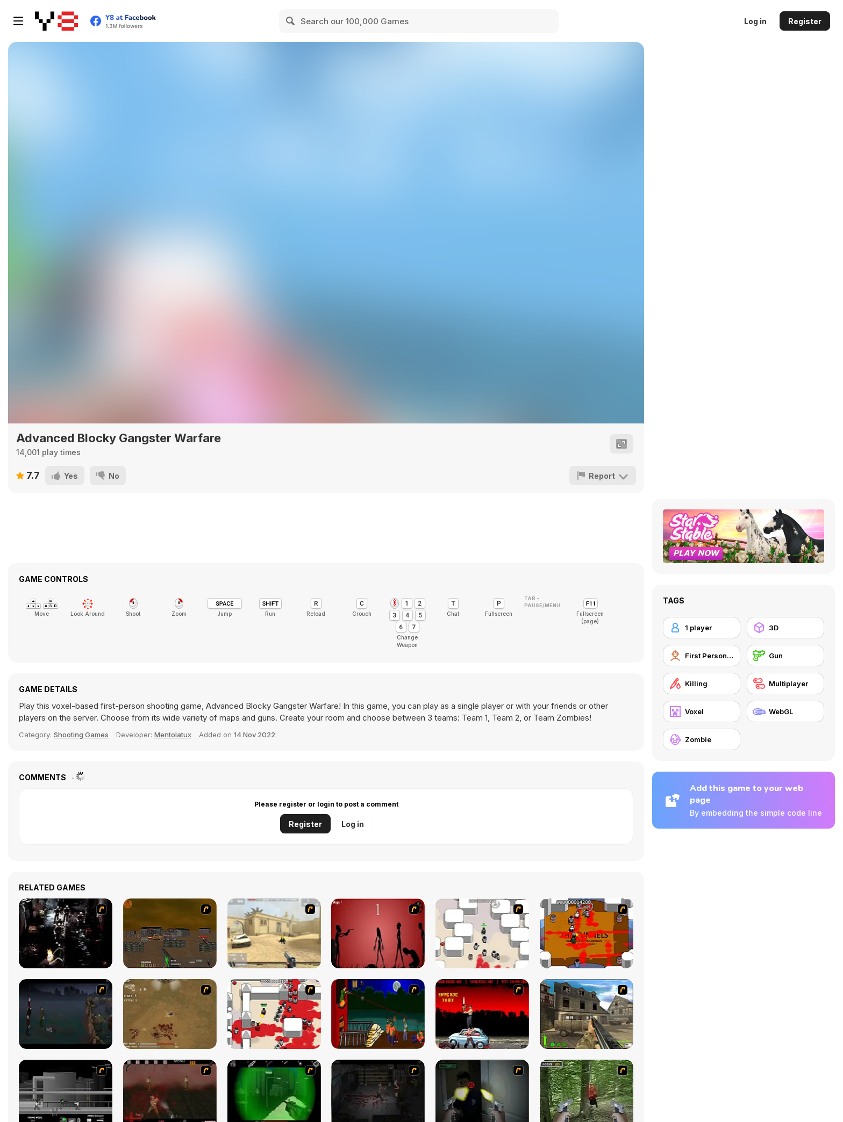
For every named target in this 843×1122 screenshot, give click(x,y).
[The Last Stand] (65, 1014)
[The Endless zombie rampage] (170, 1014)
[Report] (602, 475)
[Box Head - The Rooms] (586, 933)
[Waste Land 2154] (170, 933)
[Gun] (785, 655)
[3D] (785, 627)
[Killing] (701, 683)
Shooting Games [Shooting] (81, 734)
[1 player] (701, 627)
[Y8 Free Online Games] (56, 21)
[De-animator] (378, 933)
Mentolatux (172, 734)
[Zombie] (701, 739)
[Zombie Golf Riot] (482, 1014)
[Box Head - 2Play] (274, 1014)
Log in (755, 21)
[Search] (291, 21)
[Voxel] (701, 711)
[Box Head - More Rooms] (482, 933)
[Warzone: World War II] (586, 1014)
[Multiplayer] (785, 683)
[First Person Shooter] (701, 655)
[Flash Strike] (274, 933)
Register (804, 21)
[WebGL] (785, 711)
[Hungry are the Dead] (378, 1014)
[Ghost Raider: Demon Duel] (65, 933)
